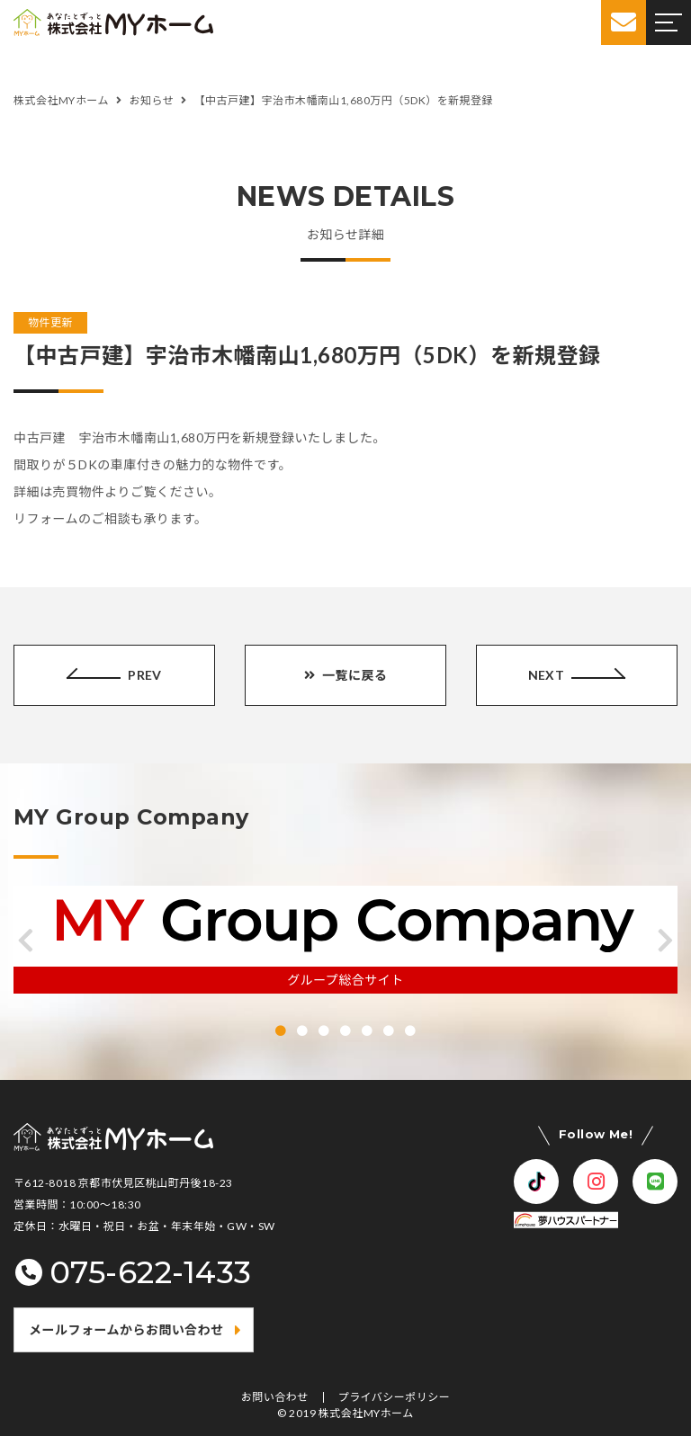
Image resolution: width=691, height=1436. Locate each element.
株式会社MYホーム (366, 1413)
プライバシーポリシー (394, 1397)
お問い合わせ (275, 1397)
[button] (25, 940)
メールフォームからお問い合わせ (126, 1329)
